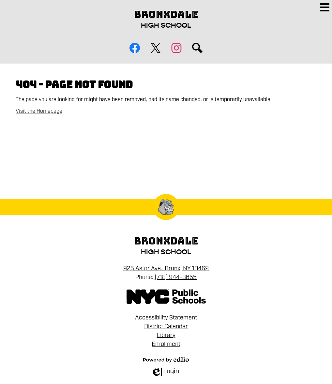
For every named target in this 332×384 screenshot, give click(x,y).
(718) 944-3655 (176, 277)
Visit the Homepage (39, 111)
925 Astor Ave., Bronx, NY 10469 (166, 268)
